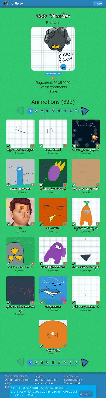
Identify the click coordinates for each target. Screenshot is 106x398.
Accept (86, 393)
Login (98, 3)
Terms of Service (46, 379)
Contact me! (72, 383)
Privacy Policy (26, 395)
